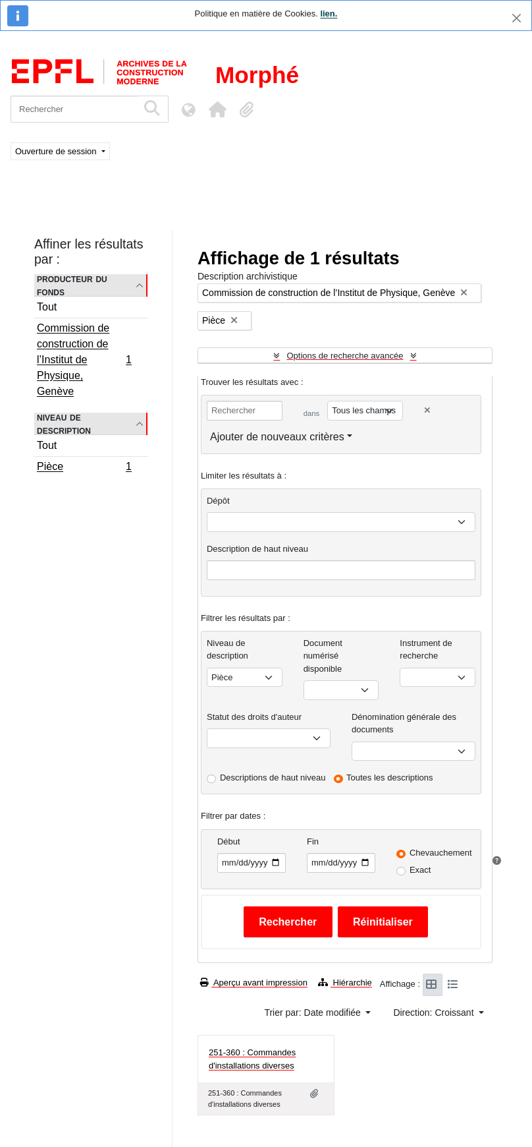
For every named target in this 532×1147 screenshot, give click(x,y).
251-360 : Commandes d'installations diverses (252, 1059)
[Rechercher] (74, 109)
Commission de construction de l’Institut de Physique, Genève (84, 359)
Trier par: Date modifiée (313, 1012)
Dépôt (218, 501)
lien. (328, 13)
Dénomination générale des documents (404, 723)
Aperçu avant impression (253, 982)
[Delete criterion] (427, 410)
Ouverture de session (57, 151)
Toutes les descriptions (389, 777)
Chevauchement (441, 853)
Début (228, 841)
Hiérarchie (345, 982)
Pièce (84, 468)
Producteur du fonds (72, 285)
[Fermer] (516, 18)
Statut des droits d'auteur (254, 717)
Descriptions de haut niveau (272, 777)
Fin (313, 841)
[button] (217, 109)
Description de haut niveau (257, 549)
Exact (420, 870)
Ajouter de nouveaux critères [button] (277, 436)
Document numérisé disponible (323, 656)
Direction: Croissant (434, 1012)
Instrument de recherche (426, 649)
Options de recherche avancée (344, 356)
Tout (47, 306)
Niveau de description (64, 424)
